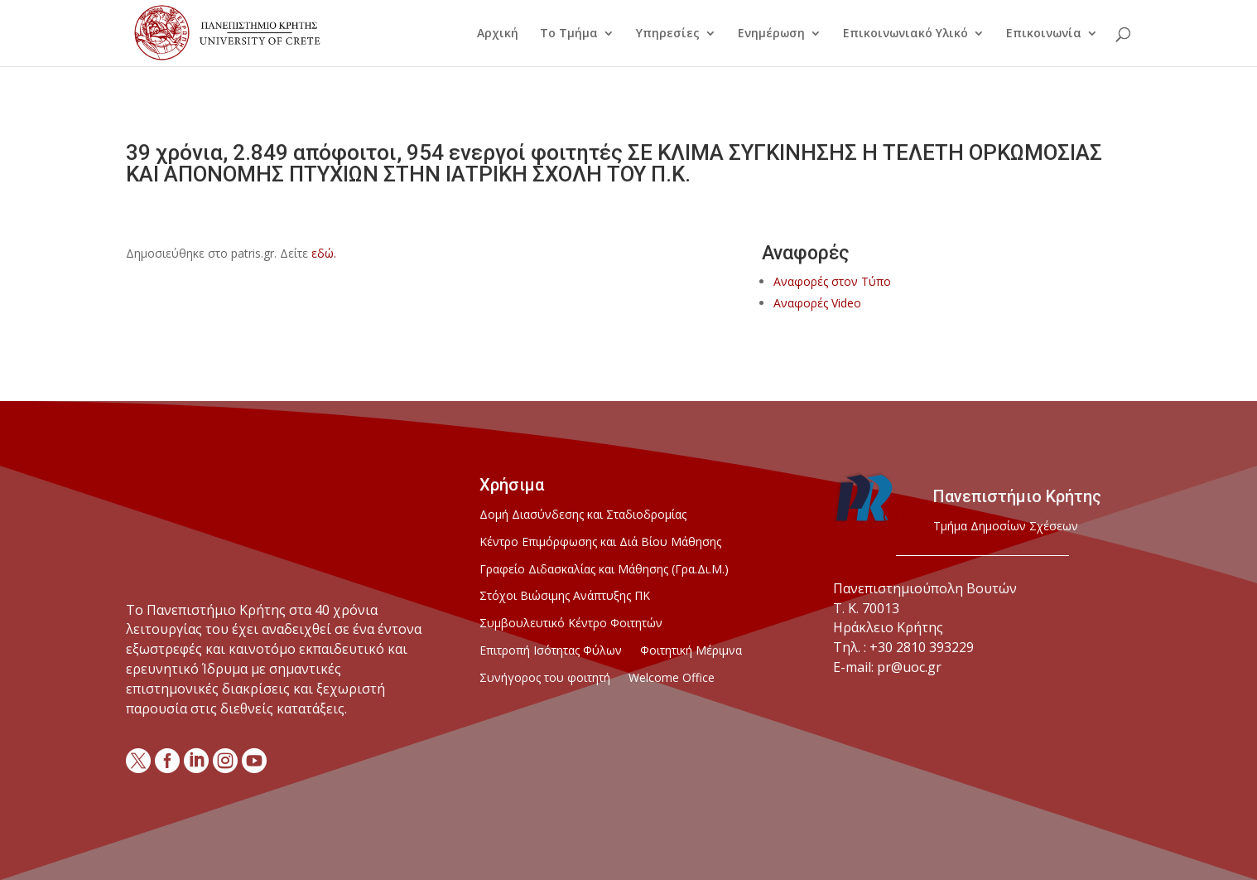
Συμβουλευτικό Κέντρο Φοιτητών (570, 623)
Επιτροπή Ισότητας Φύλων (550, 651)
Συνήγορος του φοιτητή (544, 678)
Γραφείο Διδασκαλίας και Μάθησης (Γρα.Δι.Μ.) (604, 570)
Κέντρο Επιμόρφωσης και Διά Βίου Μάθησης (600, 542)
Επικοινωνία (1043, 34)
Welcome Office (671, 678)
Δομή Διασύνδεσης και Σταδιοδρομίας (582, 515)
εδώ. (323, 253)
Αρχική (497, 34)
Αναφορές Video (817, 303)
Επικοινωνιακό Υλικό (905, 34)
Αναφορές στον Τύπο (832, 281)
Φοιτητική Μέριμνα (691, 651)
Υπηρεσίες (668, 34)
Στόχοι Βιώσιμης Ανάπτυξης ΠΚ (564, 596)
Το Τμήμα (569, 34)
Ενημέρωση (771, 34)
